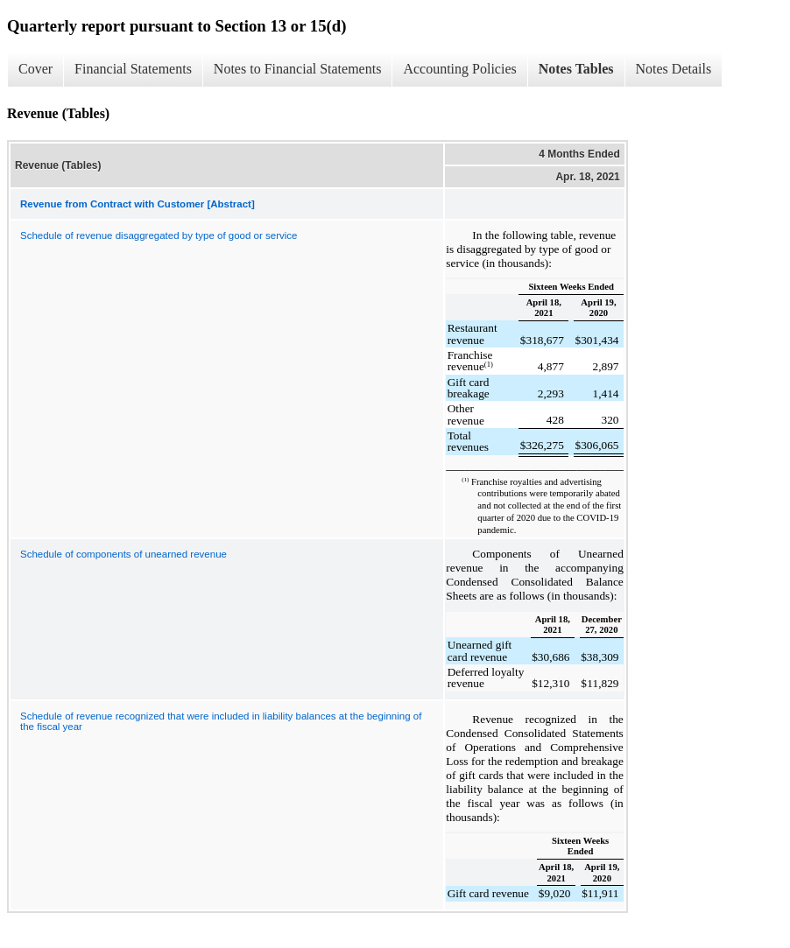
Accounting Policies (459, 68)
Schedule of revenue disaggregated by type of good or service (158, 235)
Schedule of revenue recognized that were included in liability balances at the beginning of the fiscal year (220, 721)
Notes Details (674, 68)
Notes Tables (576, 68)
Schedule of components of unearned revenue (123, 554)
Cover (35, 68)
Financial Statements (133, 68)
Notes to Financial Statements (298, 68)
